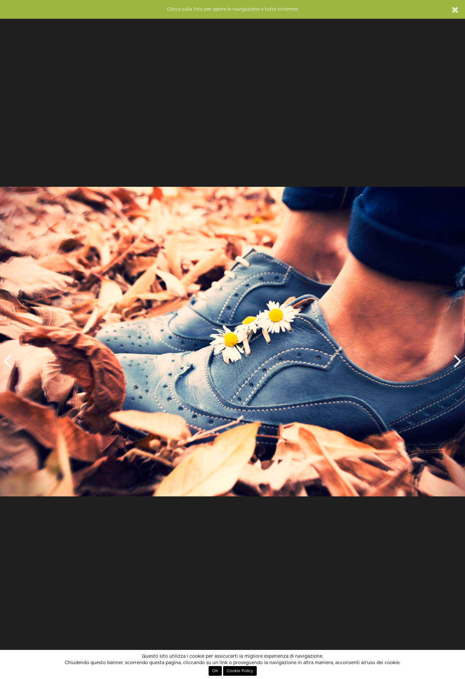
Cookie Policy (240, 671)
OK (215, 671)
